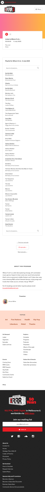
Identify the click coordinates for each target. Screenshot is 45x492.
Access (5, 448)
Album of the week (28, 347)
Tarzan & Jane (9, 214)
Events (5, 359)
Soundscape (27, 349)
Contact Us (6, 446)
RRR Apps (29, 413)
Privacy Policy (7, 459)
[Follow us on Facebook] (19, 436)
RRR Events (6, 365)
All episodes (23, 247)
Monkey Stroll (9, 98)
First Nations (16, 319)
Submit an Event (7, 377)
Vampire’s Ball (9, 133)
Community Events (8, 375)
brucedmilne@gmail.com (10, 288)
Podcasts (26, 342)
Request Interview (8, 469)
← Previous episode (22, 242)
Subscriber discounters (30, 362)
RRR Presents (7, 367)
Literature (14, 324)
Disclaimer (6, 456)
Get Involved (6, 464)
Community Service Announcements (13, 487)
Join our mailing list (22, 419)
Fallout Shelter (9, 143)
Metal (23, 324)
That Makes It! (9, 108)
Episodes (5, 342)
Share (6, 47)
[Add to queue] (10, 34)
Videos (25, 354)
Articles (25, 352)
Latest (4, 337)
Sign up (22, 429)
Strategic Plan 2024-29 (9, 451)
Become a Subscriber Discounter (12, 481)
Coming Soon (7, 362)
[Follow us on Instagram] (33, 436)
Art (6, 319)
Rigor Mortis (9, 78)
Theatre (32, 324)
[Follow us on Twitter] (12, 436)
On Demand (6, 334)
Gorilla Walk (9, 73)
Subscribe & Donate (29, 359)
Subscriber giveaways (29, 365)
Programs (26, 339)
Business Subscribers (9, 484)
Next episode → (22, 252)
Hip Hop (36, 319)
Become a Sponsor (8, 479)
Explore (25, 334)
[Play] (6, 34)
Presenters (26, 344)
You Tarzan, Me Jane (11, 199)
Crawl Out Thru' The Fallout (13, 158)
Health (27, 319)
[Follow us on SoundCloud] (26, 436)
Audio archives (7, 344)
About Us (5, 443)
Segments (5, 339)
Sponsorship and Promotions (12, 476)
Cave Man (8, 118)
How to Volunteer (8, 466)
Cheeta (7, 83)
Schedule (26, 337)
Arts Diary (5, 372)
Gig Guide (5, 370)
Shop (4, 384)
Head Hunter (9, 224)
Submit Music (7, 471)
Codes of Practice (8, 454)
